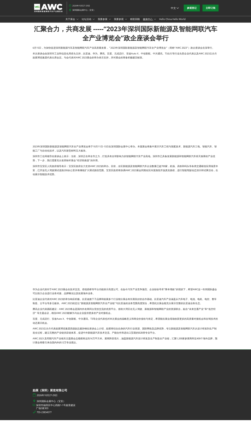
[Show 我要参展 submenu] (110, 22)
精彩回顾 (135, 22)
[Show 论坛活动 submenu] (94, 22)
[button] (192, 11)
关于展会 (70, 22)
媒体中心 (148, 22)
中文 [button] (175, 11)
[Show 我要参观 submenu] (126, 22)
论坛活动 (87, 22)
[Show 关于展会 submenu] (77, 22)
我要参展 (103, 22)
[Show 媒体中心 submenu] (155, 22)
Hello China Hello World (172, 22)
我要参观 (119, 22)
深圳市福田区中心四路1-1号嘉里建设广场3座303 (55, 410)
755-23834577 (44, 415)
